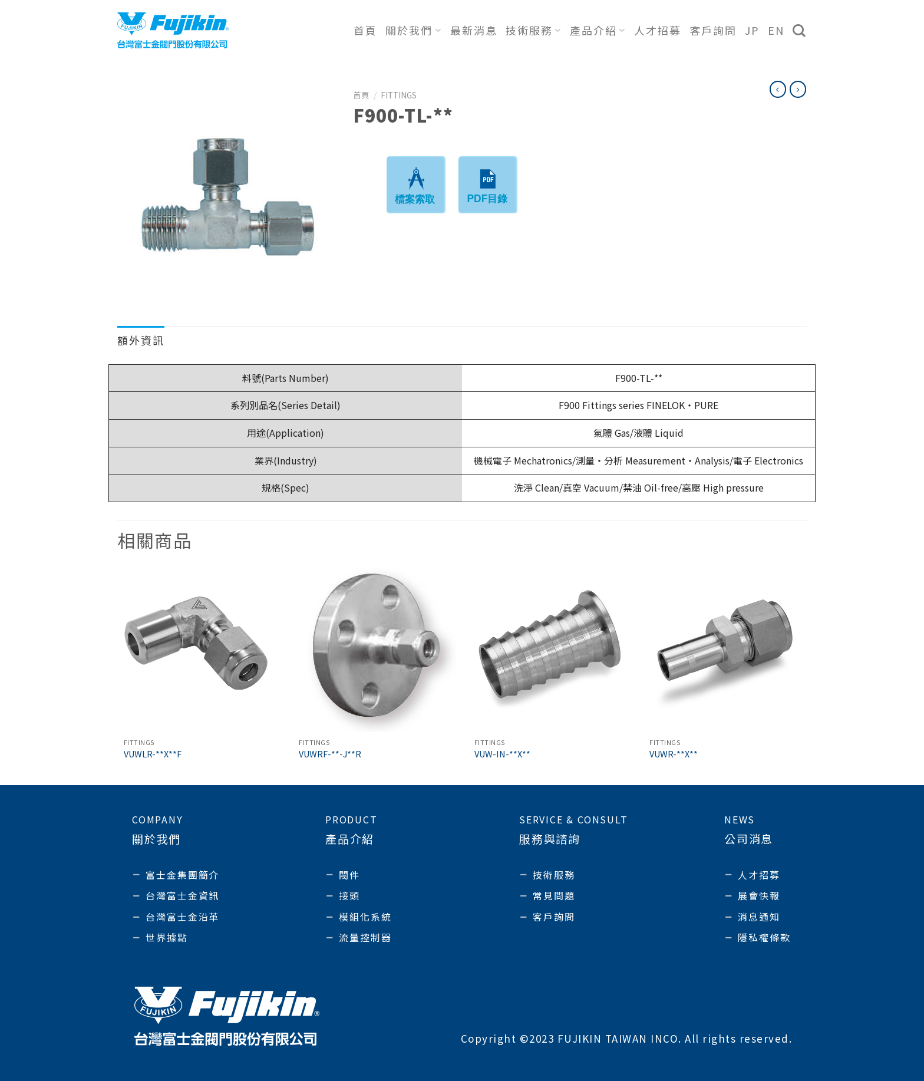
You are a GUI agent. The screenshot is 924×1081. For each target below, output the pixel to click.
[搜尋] (800, 30)
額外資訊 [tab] (140, 340)
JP (752, 30)
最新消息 (473, 30)
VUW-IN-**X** (502, 754)
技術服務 (534, 30)
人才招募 (657, 30)
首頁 (365, 30)
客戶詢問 (713, 30)
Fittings (399, 95)
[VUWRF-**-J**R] (374, 650)
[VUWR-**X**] (725, 650)
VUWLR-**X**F (153, 754)
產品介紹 (598, 30)
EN (776, 30)
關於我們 (413, 30)
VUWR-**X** (673, 754)
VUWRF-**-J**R (330, 754)
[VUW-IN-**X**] (550, 650)
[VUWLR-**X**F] (199, 650)
